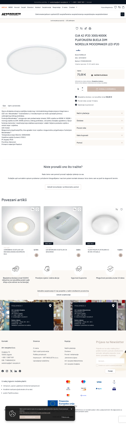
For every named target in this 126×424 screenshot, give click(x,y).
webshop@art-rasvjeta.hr (59, 2)
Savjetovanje (46, 7)
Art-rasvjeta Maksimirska (74, 361)
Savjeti (23, 7)
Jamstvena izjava (71, 358)
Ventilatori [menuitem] (104, 14)
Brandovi (30, 7)
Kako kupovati (82, 135)
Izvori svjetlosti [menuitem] (51, 14)
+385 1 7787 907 (81, 315)
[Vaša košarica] (123, 7)
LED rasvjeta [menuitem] (61, 14)
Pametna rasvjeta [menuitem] (71, 14)
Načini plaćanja (83, 113)
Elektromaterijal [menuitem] (40, 14)
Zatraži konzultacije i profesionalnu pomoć (63, 187)
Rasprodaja (56, 7)
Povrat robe (81, 128)
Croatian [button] (72, 7)
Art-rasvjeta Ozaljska (72, 364)
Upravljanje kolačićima (41, 361)
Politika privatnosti (39, 354)
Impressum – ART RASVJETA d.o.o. (46, 358)
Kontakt (89, 2)
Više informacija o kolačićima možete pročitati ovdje (35, 413)
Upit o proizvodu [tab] (14, 106)
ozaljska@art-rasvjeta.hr (20, 317)
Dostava (80, 120)
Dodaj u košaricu (106, 89)
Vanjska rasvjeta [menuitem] (95, 14)
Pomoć (79, 142)
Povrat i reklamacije (72, 354)
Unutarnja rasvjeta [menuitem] (83, 14)
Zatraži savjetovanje (63, 295)
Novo (10, 7)
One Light (6, 247)
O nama (64, 7)
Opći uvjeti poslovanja (41, 351)
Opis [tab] (4, 106)
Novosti (17, 7)
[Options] (65, 417)
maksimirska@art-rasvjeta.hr (84, 317)
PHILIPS (90, 247)
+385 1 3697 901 (78, 2)
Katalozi (38, 7)
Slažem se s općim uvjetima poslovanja (110, 365)
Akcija (4, 7)
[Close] (30, 417)
